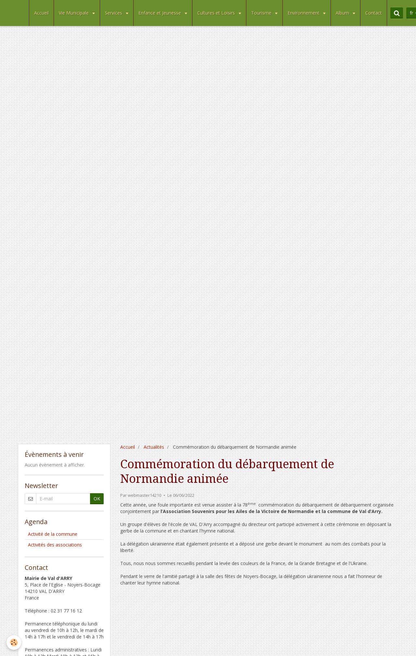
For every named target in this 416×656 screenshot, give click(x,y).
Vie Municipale (74, 13)
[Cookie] (13, 642)
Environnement (304, 13)
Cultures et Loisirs (216, 13)
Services (114, 13)
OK (97, 498)
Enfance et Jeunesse (160, 13)
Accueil (41, 13)
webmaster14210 (144, 495)
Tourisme (262, 13)
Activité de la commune (52, 534)
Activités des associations (55, 545)
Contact (373, 13)
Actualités (154, 447)
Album (343, 13)
